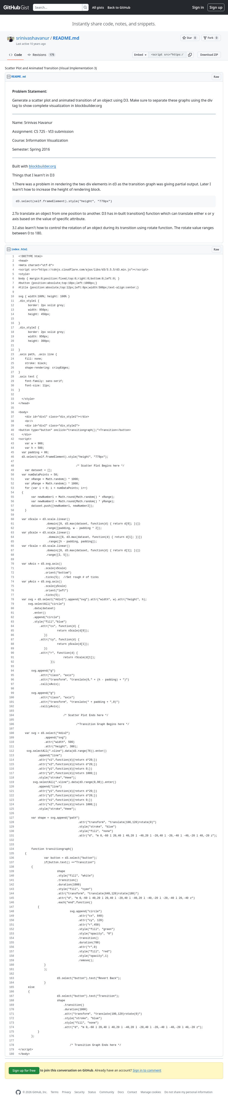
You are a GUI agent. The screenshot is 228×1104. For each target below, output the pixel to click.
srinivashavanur (32, 38)
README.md (66, 38)
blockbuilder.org (42, 166)
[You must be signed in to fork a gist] (211, 38)
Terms (55, 1092)
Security (80, 1092)
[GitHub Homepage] (18, 1092)
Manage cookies (150, 1092)
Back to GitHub (119, 7)
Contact (132, 1092)
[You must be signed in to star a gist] (190, 38)
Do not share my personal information (189, 1092)
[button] (190, 55)
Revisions (41, 55)
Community (107, 1092)
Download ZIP (209, 55)
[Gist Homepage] (16, 7)
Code (15, 55)
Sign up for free (24, 1070)
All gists (98, 7)
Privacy (66, 1092)
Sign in (198, 7)
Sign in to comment (147, 1070)
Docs (121, 1092)
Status (92, 1092)
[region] (114, 162)
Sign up (216, 7)
